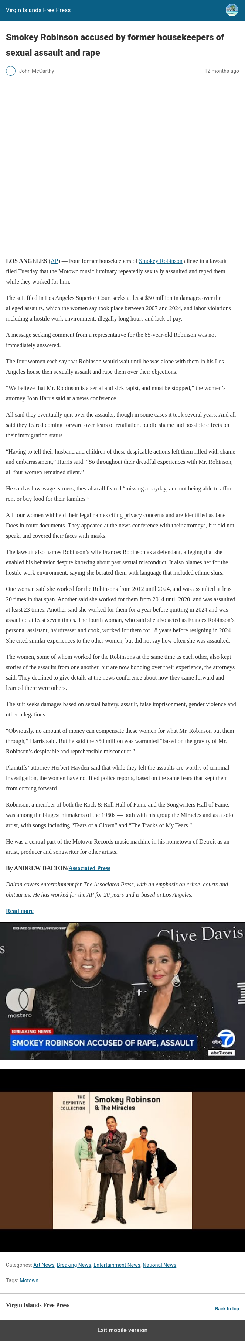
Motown (29, 1280)
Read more (20, 911)
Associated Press (89, 868)
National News (159, 1265)
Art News (43, 1265)
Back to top (227, 1308)
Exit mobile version (122, 1330)
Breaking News (74, 1265)
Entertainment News (116, 1265)
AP (54, 261)
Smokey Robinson (161, 261)
